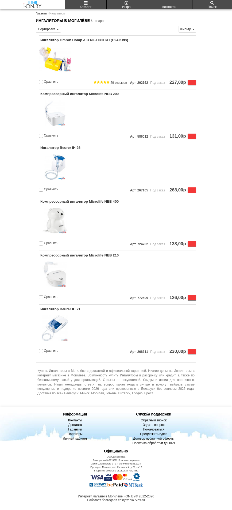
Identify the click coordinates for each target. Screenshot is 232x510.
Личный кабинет (75, 438)
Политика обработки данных (154, 443)
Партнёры (75, 434)
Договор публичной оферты (154, 438)
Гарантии (75, 429)
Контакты (75, 420)
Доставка (75, 425)
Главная (41, 13)
